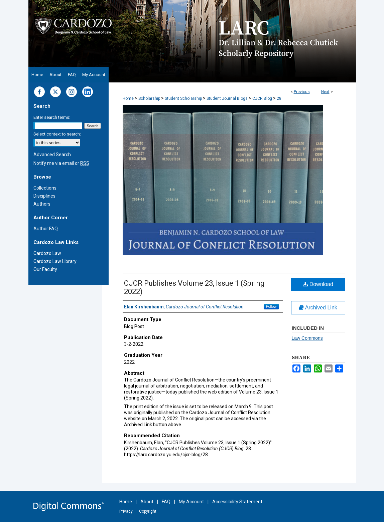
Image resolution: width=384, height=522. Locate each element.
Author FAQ (45, 228)
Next (325, 91)
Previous (302, 91)
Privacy (126, 511)
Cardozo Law (47, 253)
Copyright (147, 511)
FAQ (166, 501)
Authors (41, 204)
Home (128, 98)
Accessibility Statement (237, 501)
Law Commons (307, 338)
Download (318, 284)
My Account (191, 501)
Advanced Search (52, 154)
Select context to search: (57, 134)
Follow (271, 306)
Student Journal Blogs (227, 98)
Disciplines (44, 196)
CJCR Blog (262, 98)
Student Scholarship (183, 98)
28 (279, 98)
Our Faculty (45, 269)
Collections (44, 188)
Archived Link (318, 307)
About (146, 501)
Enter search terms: (51, 117)
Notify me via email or (61, 163)
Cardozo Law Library (55, 261)
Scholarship (149, 98)
